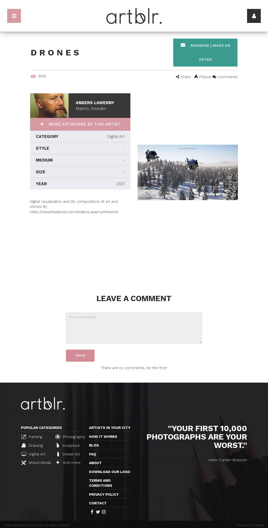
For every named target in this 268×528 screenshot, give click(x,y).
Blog (94, 445)
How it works (103, 436)
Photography (70, 436)
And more (68, 462)
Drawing (32, 445)
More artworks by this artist (83, 124)
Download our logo (109, 472)
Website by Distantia (250, 525)
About (95, 463)
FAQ (92, 454)
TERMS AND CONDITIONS (100, 483)
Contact (98, 503)
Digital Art (33, 454)
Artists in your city (109, 428)
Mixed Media (36, 462)
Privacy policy (104, 494)
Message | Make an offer (205, 52)
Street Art (68, 454)
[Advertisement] (80, 248)
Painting (31, 436)
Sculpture (68, 445)
